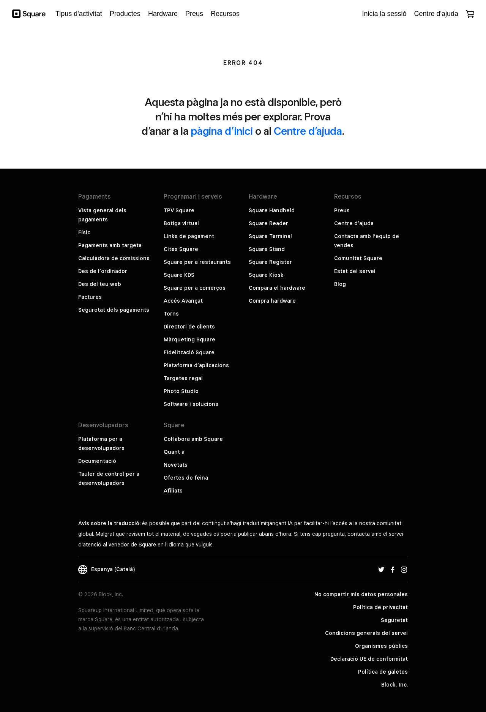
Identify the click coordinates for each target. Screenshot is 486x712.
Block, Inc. (394, 685)
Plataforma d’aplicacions (196, 365)
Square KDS (179, 275)
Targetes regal (183, 378)
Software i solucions (191, 404)
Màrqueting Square (189, 339)
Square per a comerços (195, 288)
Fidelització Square (189, 352)
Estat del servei (355, 271)
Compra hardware (272, 301)
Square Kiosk (266, 275)
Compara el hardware (277, 288)
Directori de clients (189, 327)
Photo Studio (181, 391)
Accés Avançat (183, 301)
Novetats (176, 465)
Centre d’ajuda (308, 131)
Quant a (174, 452)
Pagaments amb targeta (110, 245)
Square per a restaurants (197, 262)
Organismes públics (381, 646)
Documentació (97, 461)
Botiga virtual (181, 223)
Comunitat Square (358, 258)
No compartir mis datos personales (361, 594)
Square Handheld (272, 210)
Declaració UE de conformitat (369, 659)
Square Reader (268, 223)
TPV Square (179, 210)
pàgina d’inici (222, 131)
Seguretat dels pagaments (113, 310)
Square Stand (267, 249)
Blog (340, 284)
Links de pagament (189, 236)
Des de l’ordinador (102, 271)
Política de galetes (383, 672)
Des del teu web (99, 284)
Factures (90, 297)
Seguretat (394, 620)
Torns (171, 314)
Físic (84, 232)
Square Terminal (270, 236)
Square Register (270, 262)
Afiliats (173, 491)
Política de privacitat (380, 607)
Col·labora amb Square (193, 439)
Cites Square (181, 249)
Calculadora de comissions (114, 258)
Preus (342, 210)
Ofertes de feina (186, 478)
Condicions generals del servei (366, 633)
